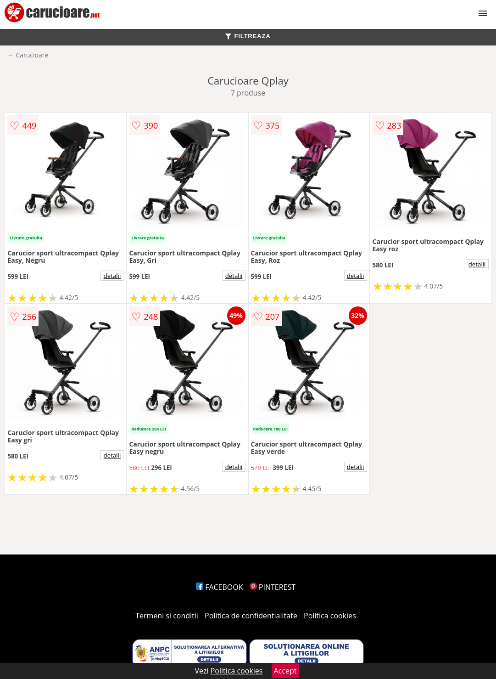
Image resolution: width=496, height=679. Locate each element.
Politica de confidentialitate (251, 616)
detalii (112, 276)
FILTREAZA (247, 36)
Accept (285, 671)
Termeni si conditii (166, 616)
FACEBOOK (219, 587)
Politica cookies (330, 616)
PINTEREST (272, 587)
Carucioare (32, 55)
